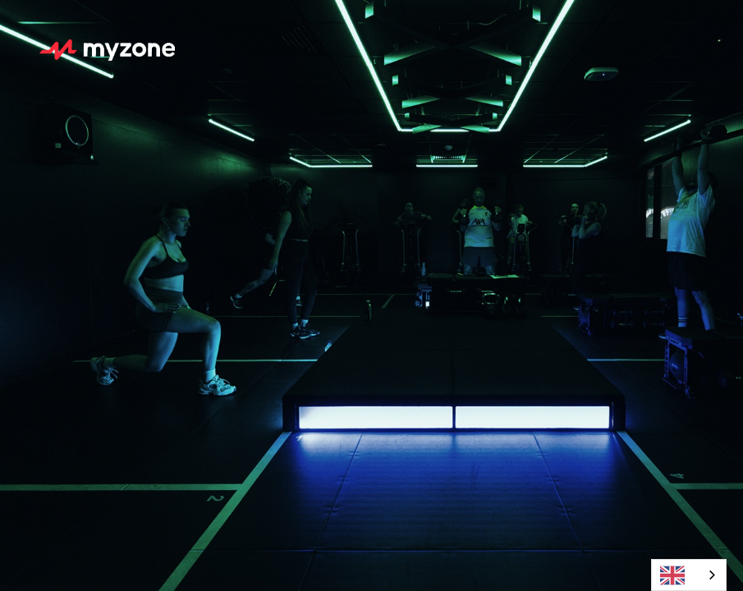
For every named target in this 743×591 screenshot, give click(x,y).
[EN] (689, 575)
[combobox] (689, 575)
